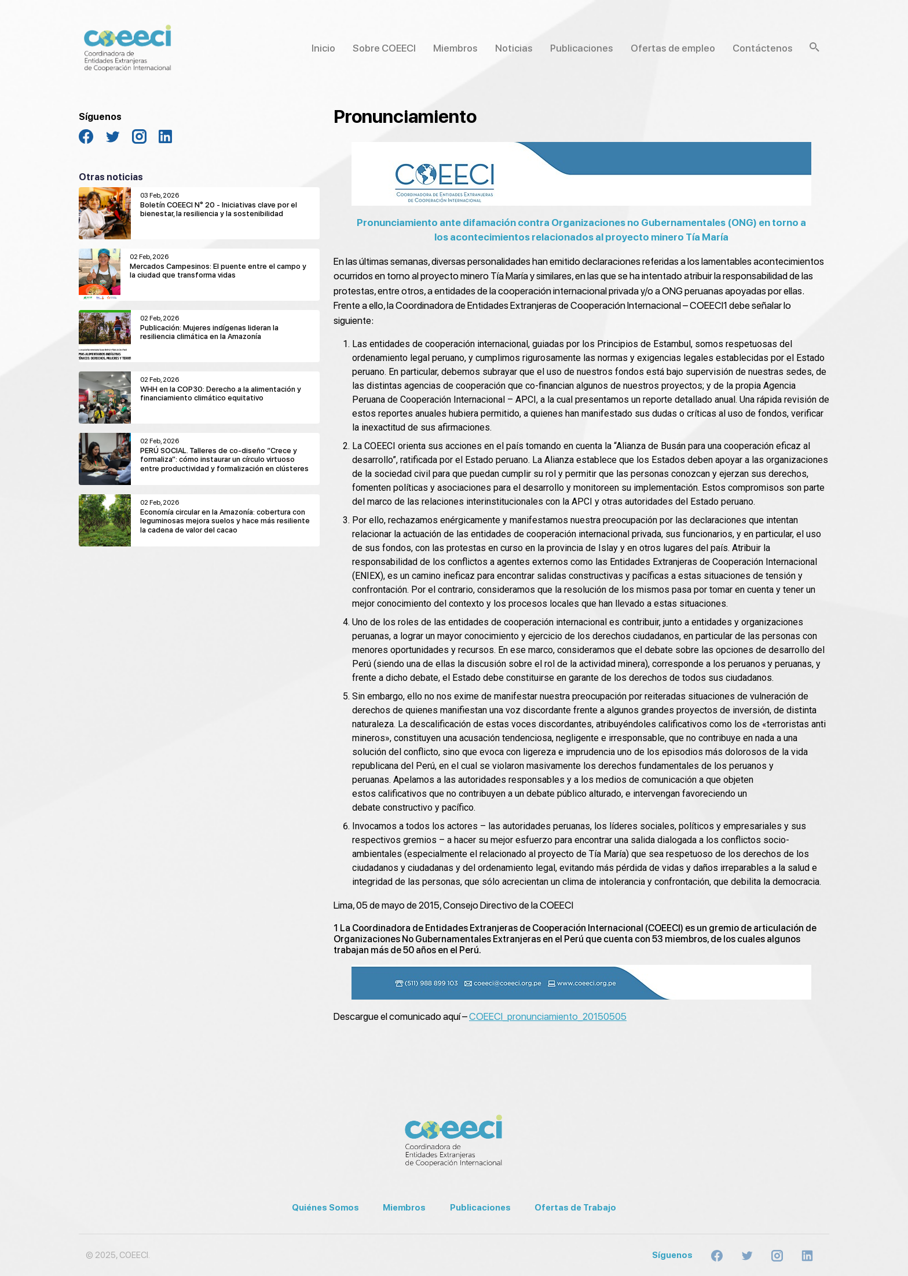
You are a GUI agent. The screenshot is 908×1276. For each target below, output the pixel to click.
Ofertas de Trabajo (575, 1207)
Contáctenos (763, 48)
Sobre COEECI (384, 48)
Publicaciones (581, 48)
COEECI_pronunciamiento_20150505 (548, 1016)
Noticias (514, 48)
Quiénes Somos (325, 1207)
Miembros (455, 48)
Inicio (323, 48)
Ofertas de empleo (673, 48)
